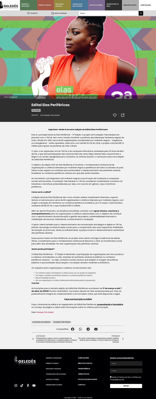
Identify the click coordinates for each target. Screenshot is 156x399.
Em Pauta (36, 110)
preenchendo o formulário (110, 304)
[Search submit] (141, 13)
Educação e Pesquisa (59, 5)
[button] (72, 329)
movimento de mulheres (41, 322)
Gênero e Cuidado (44, 5)
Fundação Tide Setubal (45, 312)
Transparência (84, 369)
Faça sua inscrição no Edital (78, 299)
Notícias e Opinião (96, 5)
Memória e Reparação (25, 5)
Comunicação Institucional (78, 5)
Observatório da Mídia (113, 5)
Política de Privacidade (87, 379)
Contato (81, 385)
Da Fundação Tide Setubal (50, 115)
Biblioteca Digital (130, 5)
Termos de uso (83, 374)
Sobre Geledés (145, 5)
